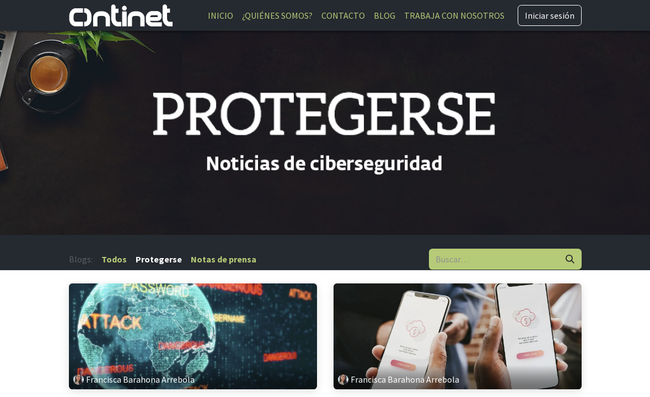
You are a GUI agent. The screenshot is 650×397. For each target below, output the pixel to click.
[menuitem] (220, 15)
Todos (114, 259)
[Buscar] (570, 259)
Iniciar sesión (549, 15)
